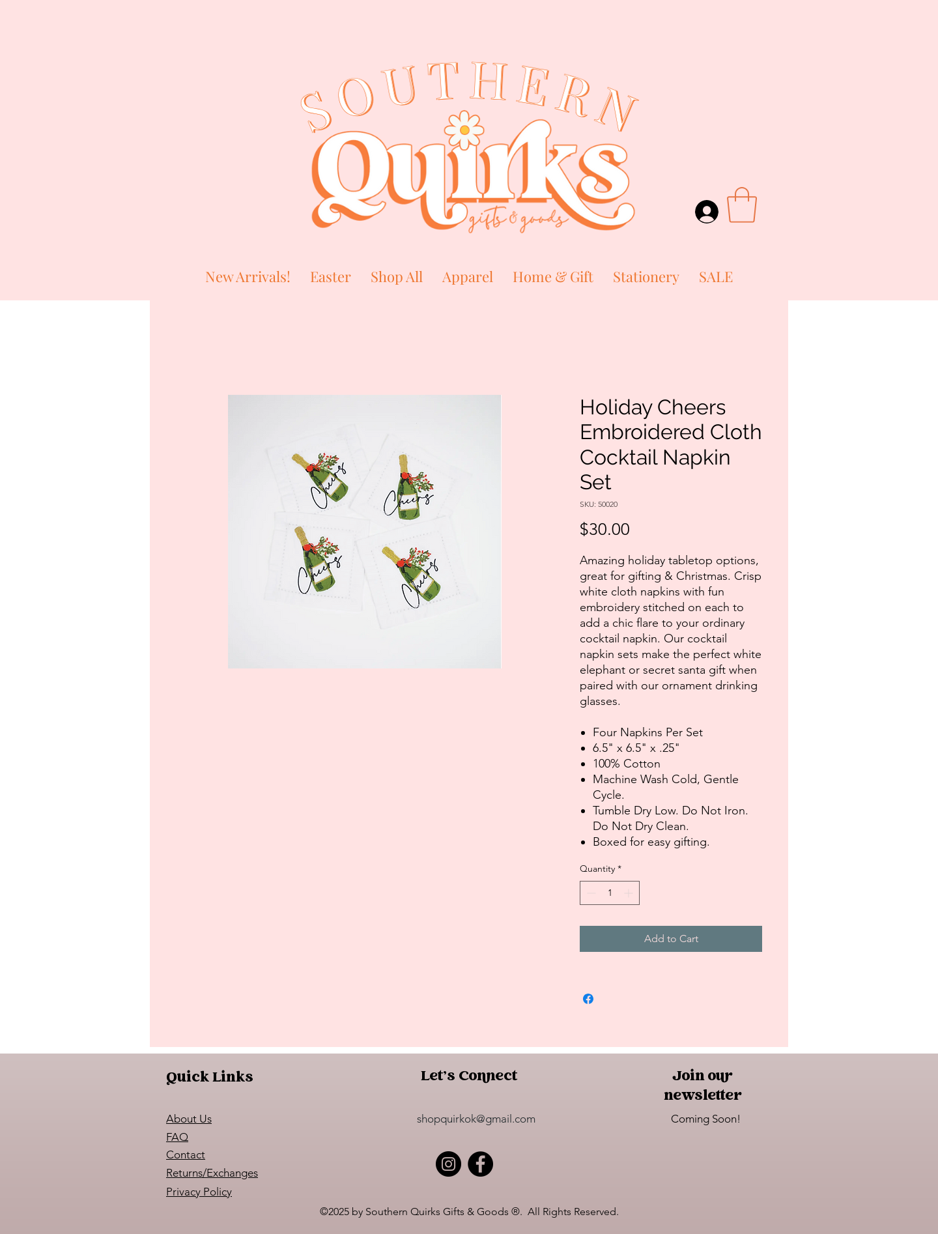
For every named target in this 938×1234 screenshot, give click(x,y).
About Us (189, 1118)
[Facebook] (480, 1164)
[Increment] (629, 893)
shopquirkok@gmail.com (476, 1118)
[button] (742, 205)
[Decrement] (590, 893)
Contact (185, 1154)
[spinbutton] (609, 893)
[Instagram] (448, 1164)
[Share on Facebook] (588, 999)
